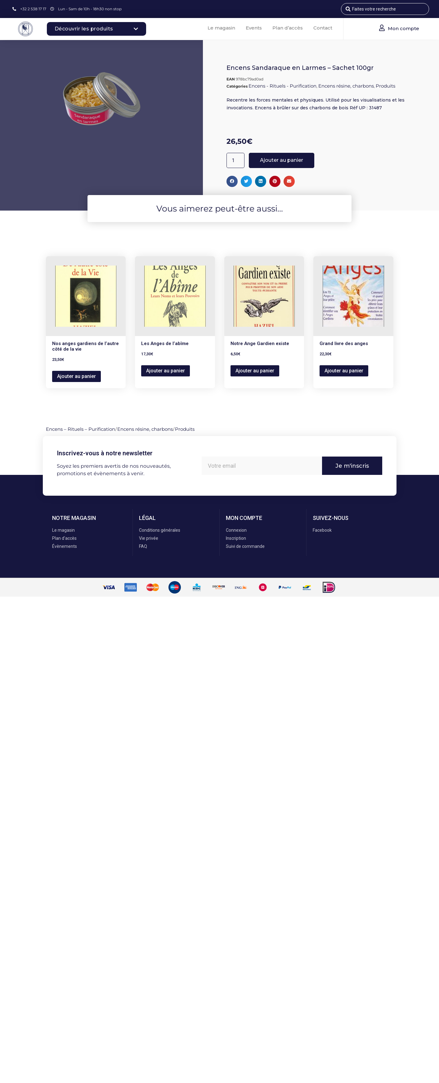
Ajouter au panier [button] (76, 376)
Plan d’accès (287, 28)
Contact (322, 28)
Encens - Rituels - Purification (282, 86)
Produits (385, 86)
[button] (232, 181)
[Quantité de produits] (235, 160)
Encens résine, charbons (346, 86)
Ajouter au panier (281, 160)
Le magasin (221, 28)
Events (254, 28)
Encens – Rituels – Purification (80, 429)
